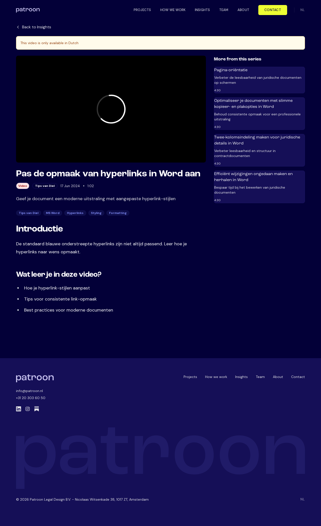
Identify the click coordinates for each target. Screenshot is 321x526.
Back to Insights (33, 27)
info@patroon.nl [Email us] (29, 391)
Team (260, 376)
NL (302, 10)
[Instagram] (27, 408)
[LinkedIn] (18, 408)
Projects (190, 376)
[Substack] (36, 408)
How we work (216, 376)
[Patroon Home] (35, 378)
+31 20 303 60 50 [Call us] (30, 398)
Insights (241, 376)
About (278, 376)
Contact (272, 10)
